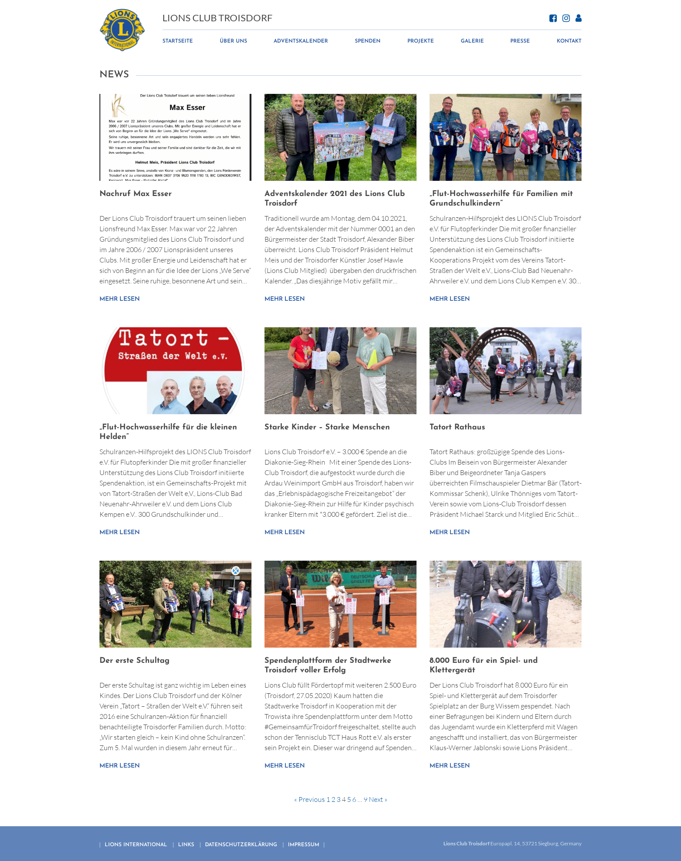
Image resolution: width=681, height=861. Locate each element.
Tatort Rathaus (457, 427)
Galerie (472, 41)
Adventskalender (301, 41)
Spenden (368, 41)
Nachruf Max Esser (135, 194)
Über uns (234, 41)
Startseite (178, 41)
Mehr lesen (119, 299)
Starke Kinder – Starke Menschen (327, 427)
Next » (378, 799)
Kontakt (569, 41)
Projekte (420, 41)
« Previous (309, 799)
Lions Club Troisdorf (218, 18)
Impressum (303, 845)
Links (186, 845)
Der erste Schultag (134, 661)
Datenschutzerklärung (241, 845)
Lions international (136, 845)
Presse (520, 41)
